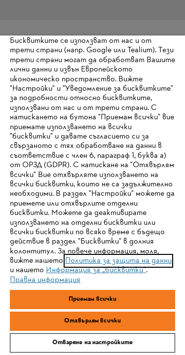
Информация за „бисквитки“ (96, 270)
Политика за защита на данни (118, 260)
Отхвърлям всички (92, 321)
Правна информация (45, 280)
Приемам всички (93, 299)
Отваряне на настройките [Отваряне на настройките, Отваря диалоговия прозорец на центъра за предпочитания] (92, 342)
